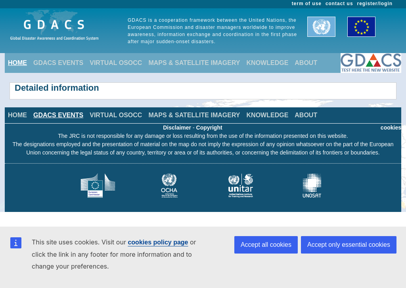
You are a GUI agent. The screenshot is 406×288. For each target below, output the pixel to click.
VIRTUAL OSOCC (116, 62)
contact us (339, 3)
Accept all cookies (266, 244)
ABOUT (306, 62)
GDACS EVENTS (58, 62)
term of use (307, 3)
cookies (391, 127)
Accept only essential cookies (348, 244)
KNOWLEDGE (268, 62)
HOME (17, 62)
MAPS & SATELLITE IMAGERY (194, 62)
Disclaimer (177, 127)
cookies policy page (158, 242)
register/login (375, 3)
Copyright (209, 127)
